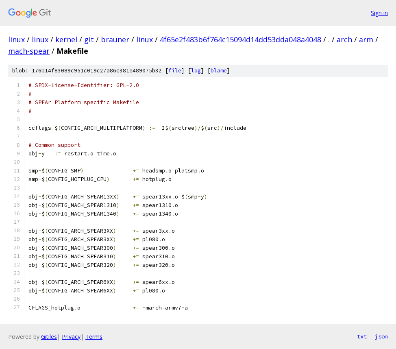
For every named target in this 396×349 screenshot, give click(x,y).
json (381, 336)
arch (344, 39)
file (174, 70)
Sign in (379, 13)
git (89, 39)
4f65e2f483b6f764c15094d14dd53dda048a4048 (240, 39)
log (196, 70)
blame (219, 70)
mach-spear (29, 51)
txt (362, 336)
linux (16, 39)
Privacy (71, 336)
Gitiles (49, 336)
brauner (115, 39)
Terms (93, 336)
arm (366, 39)
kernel (66, 39)
